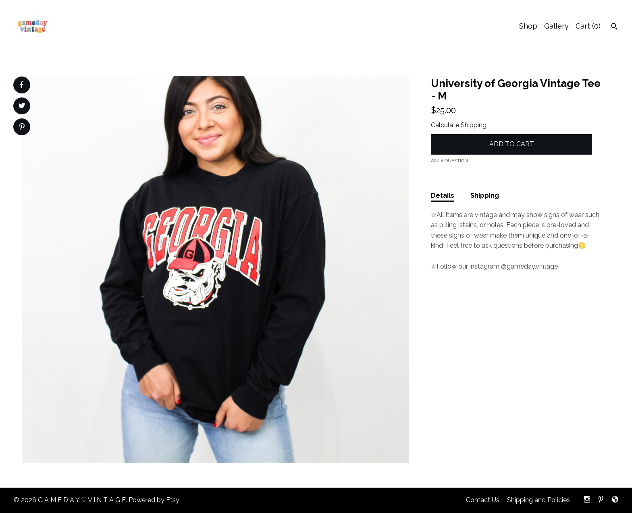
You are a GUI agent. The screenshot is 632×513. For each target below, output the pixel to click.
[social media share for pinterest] (22, 127)
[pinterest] (601, 500)
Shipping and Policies (538, 500)
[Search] (614, 27)
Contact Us (482, 500)
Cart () (588, 26)
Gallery (556, 26)
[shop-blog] (615, 500)
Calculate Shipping (458, 125)
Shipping (484, 195)
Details (442, 195)
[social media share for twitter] (22, 107)
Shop (528, 26)
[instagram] (587, 500)
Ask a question (449, 160)
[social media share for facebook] (21, 85)
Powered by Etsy (154, 500)
